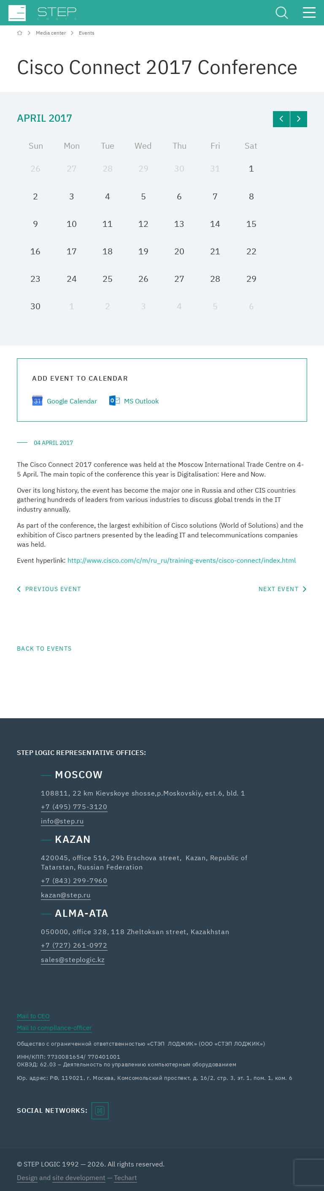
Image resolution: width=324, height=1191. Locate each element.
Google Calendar (72, 401)
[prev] (281, 119)
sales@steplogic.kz (72, 959)
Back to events (44, 648)
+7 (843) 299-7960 (74, 880)
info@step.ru (62, 821)
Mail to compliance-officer (54, 1028)
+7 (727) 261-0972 (74, 945)
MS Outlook (141, 401)
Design (27, 1177)
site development (78, 1177)
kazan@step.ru (65, 895)
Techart (125, 1177)
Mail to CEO (33, 1016)
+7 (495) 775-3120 (74, 806)
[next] (298, 119)
